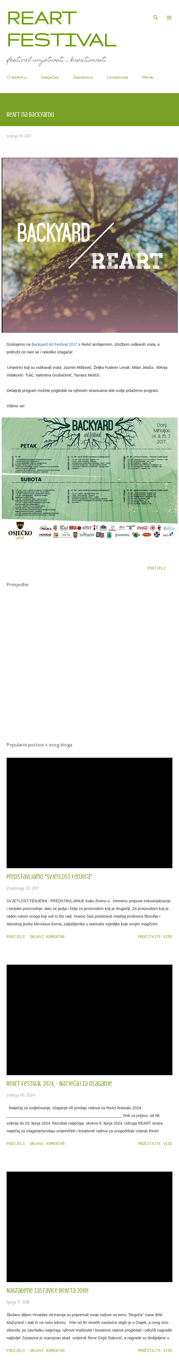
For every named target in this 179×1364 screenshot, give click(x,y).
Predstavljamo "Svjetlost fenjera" (49, 877)
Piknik (147, 77)
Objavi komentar (47, 937)
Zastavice (83, 77)
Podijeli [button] (156, 568)
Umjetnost (117, 77)
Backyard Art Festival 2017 (55, 344)
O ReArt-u (17, 77)
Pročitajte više (155, 937)
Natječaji (50, 77)
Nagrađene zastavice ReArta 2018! (47, 1290)
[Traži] (156, 10)
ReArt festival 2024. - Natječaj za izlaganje (59, 1084)
